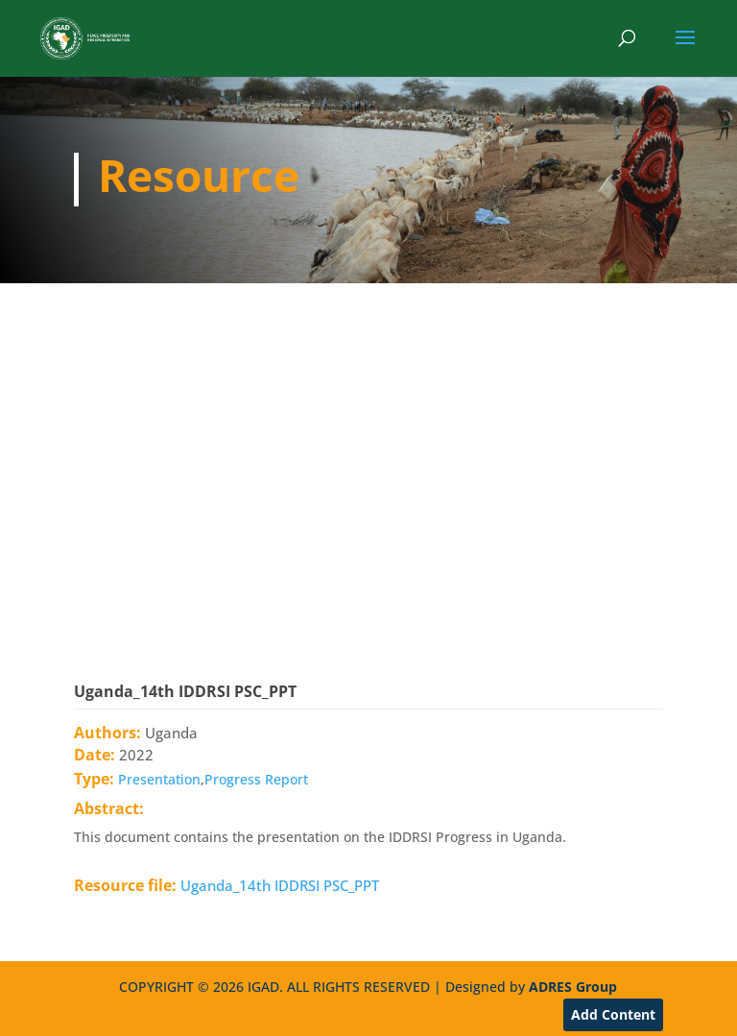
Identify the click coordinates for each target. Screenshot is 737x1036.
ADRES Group (573, 986)
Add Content (613, 1014)
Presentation (159, 779)
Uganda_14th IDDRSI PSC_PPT (279, 885)
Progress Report (256, 779)
